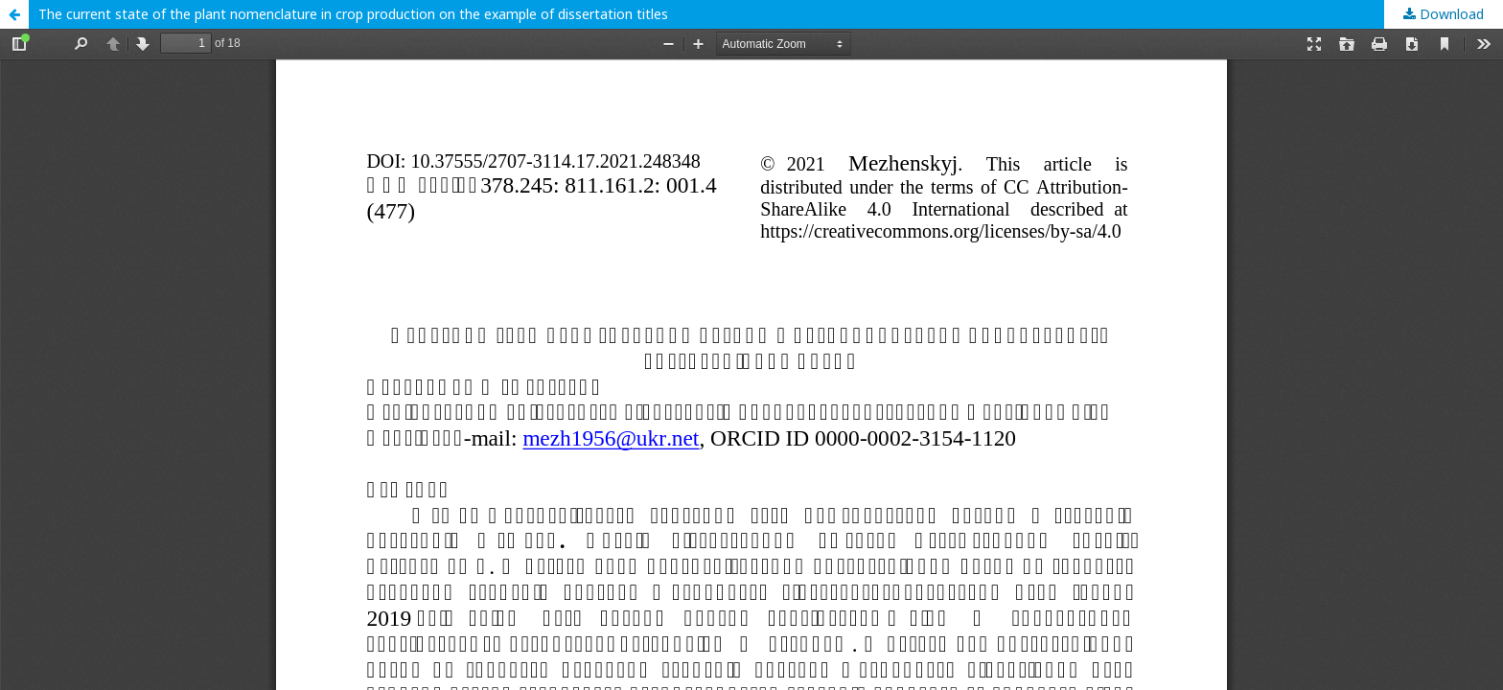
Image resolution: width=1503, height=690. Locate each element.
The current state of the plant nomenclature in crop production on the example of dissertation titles (353, 14)
